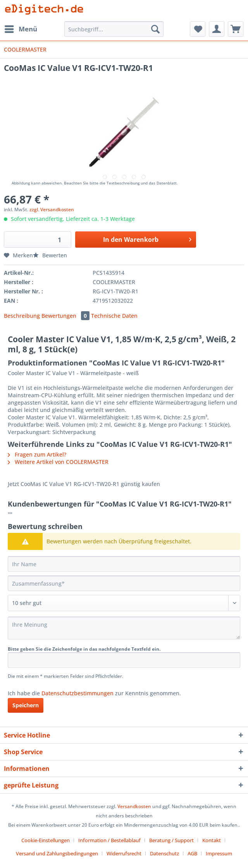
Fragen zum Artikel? (37, 454)
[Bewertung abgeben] (124, 603)
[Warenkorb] (235, 29)
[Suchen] (155, 29)
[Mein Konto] (216, 29)
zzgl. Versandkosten (51, 209)
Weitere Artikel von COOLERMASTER (58, 461)
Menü (21, 28)
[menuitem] (20, 29)
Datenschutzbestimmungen (77, 693)
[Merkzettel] (197, 29)
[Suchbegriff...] (114, 29)
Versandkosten (134, 806)
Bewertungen (66, 315)
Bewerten (50, 255)
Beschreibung (22, 315)
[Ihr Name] (124, 564)
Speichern (25, 705)
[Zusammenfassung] (124, 583)
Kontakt (211, 840)
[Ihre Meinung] (124, 628)
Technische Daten (114, 315)
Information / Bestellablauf (109, 840)
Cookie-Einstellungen (45, 840)
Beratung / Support (171, 840)
